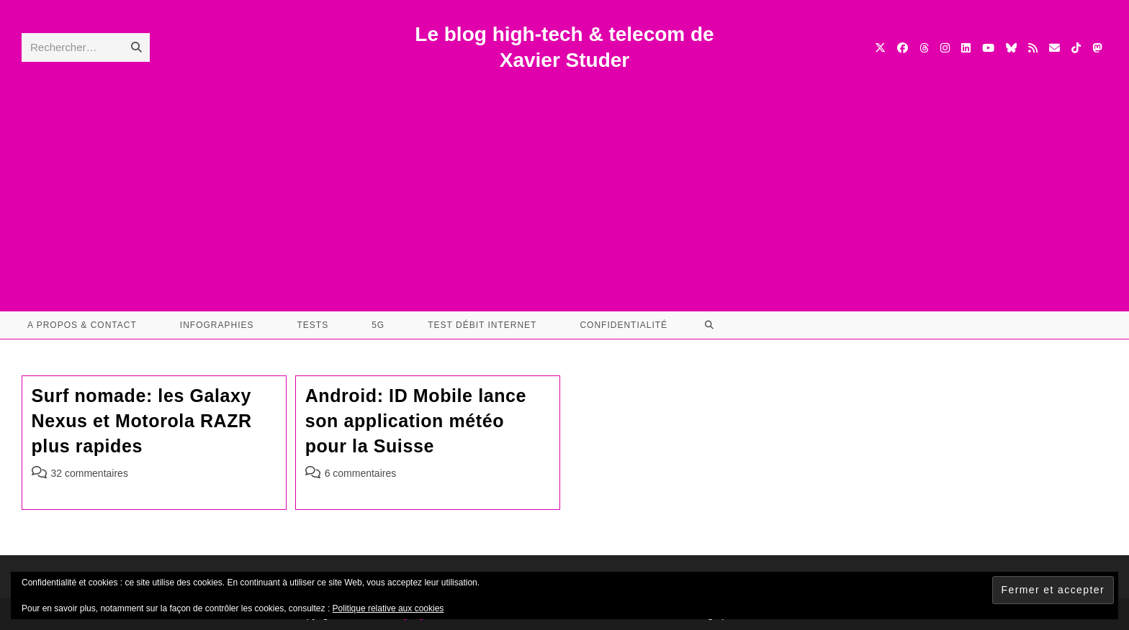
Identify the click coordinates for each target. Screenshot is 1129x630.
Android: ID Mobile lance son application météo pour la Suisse (415, 420)
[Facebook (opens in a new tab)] (902, 47)
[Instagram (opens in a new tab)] (945, 47)
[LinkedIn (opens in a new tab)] (965, 47)
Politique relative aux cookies (388, 608)
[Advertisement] (564, 182)
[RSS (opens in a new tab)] (1032, 47)
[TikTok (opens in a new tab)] (1076, 47)
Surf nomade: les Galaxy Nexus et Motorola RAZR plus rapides (142, 420)
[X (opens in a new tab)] (880, 47)
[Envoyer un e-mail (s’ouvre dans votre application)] (1054, 47)
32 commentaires (89, 473)
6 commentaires (361, 473)
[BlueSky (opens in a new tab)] (1011, 47)
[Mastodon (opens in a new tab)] (1097, 47)
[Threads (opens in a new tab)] (924, 47)
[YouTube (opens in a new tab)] (988, 47)
